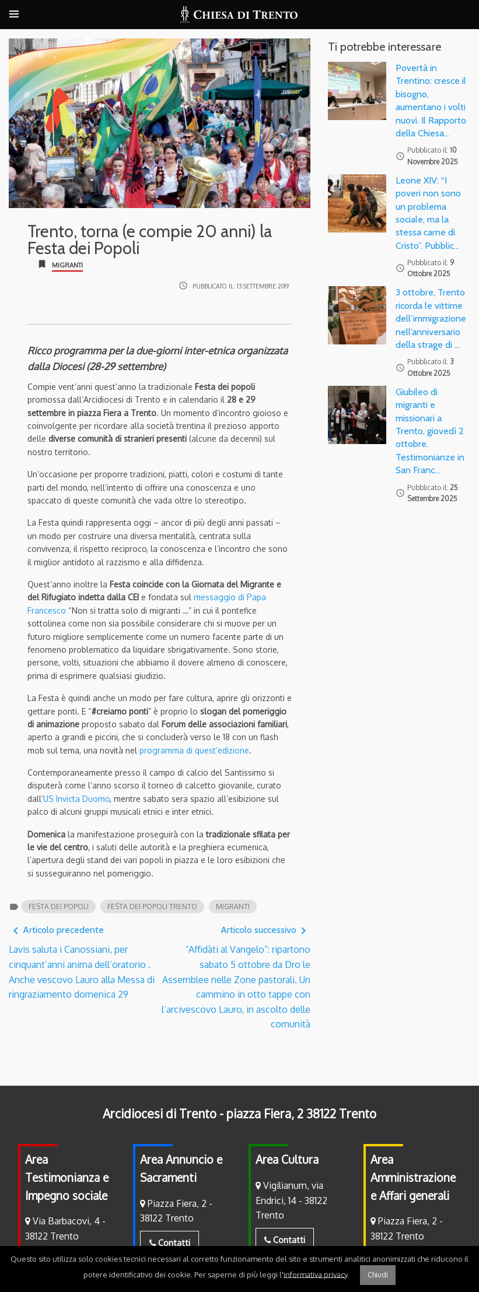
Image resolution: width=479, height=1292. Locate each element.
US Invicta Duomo (76, 799)
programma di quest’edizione (194, 750)
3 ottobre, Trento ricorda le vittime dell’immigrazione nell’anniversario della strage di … (431, 318)
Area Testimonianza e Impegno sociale (67, 1177)
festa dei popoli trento (152, 906)
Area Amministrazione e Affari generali (413, 1177)
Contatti (169, 1242)
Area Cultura (287, 1159)
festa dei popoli (59, 906)
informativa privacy (315, 1274)
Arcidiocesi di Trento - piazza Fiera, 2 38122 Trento (239, 1113)
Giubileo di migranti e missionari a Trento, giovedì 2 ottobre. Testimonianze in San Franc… (430, 431)
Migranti (67, 265)
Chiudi (378, 1274)
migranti (233, 906)
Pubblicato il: (241, 286)
